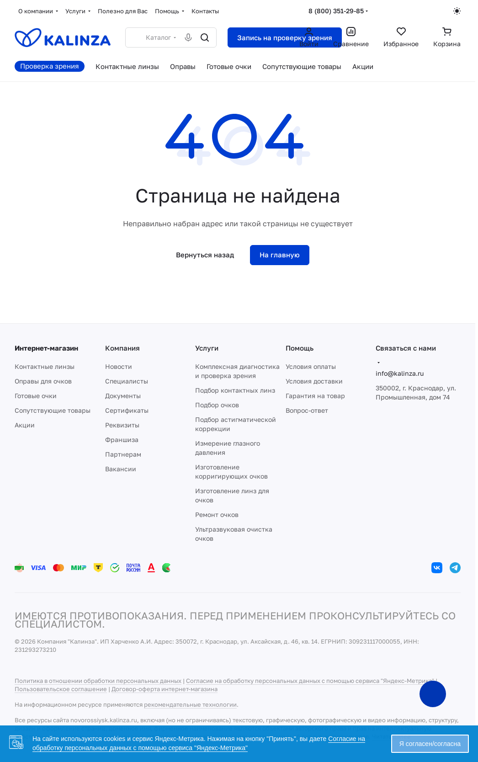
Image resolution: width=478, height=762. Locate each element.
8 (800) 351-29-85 (336, 11)
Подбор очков (217, 405)
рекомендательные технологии (190, 704)
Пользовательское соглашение (61, 689)
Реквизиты (122, 425)
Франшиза (121, 439)
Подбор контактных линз (235, 390)
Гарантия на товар (315, 396)
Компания (122, 348)
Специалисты (126, 381)
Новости (118, 366)
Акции (25, 425)
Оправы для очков (43, 381)
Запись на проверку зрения (284, 37)
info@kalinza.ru (400, 373)
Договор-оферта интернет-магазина (165, 689)
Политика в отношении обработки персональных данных (98, 680)
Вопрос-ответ (307, 410)
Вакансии (120, 469)
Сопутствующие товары (52, 410)
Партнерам (123, 454)
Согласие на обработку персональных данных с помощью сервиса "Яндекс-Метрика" (310, 680)
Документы (123, 396)
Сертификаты (127, 410)
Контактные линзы (44, 366)
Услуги (206, 348)
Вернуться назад (205, 254)
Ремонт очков (217, 514)
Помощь (299, 348)
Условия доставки (314, 381)
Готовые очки (36, 396)
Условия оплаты (311, 366)
